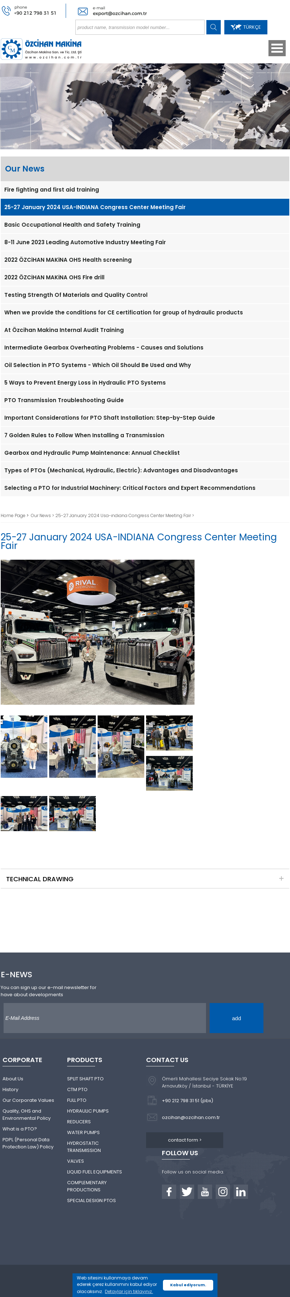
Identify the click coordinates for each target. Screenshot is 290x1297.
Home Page (14, 515)
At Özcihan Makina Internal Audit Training (64, 330)
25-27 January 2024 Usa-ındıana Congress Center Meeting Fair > (124, 515)
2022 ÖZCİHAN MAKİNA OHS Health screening (68, 260)
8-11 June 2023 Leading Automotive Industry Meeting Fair (85, 242)
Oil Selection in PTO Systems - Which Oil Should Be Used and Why (97, 365)
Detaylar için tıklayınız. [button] (129, 1291)
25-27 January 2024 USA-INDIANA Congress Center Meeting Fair (95, 207)
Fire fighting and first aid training (51, 189)
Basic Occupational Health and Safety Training (72, 224)
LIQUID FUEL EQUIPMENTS (94, 1171)
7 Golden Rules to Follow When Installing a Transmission (84, 435)
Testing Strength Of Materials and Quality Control (76, 295)
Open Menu (277, 48)
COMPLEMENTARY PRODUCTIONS (87, 1186)
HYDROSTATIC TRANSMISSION (84, 1147)
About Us (13, 1078)
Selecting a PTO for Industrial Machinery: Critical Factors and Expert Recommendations (130, 488)
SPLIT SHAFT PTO (85, 1078)
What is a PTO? (20, 1128)
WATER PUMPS (83, 1132)
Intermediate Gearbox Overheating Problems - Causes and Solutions (104, 347)
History (10, 1089)
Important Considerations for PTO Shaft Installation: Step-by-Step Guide (109, 417)
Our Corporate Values (28, 1100)
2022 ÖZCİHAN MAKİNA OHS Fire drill (54, 277)
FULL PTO (76, 1100)
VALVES (75, 1161)
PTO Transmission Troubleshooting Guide (64, 400)
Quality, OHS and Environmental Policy (27, 1115)
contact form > (185, 1140)
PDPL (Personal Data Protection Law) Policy (28, 1143)
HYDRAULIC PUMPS (88, 1111)
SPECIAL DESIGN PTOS (91, 1200)
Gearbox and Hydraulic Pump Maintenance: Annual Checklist (92, 453)
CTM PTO (77, 1089)
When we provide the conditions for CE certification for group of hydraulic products (123, 312)
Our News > (43, 515)
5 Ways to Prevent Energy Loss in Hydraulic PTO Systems (85, 382)
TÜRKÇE (246, 27)
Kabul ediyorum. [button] (188, 1285)
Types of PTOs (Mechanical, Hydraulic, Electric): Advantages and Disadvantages (121, 470)
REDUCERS (79, 1121)
